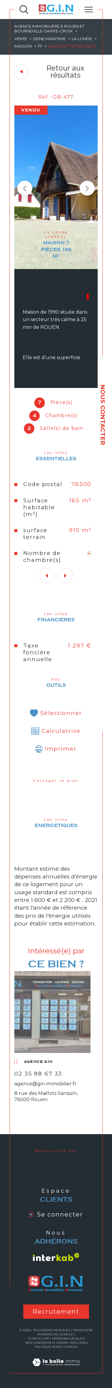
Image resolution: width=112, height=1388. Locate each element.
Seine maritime (49, 38)
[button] (87, 188)
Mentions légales (68, 1338)
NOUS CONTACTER (102, 414)
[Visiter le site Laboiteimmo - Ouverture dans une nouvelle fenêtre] (56, 1369)
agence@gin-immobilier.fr (45, 1084)
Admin (61, 1343)
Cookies (71, 1347)
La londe (82, 38)
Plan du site (38, 1338)
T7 (40, 46)
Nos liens (78, 1343)
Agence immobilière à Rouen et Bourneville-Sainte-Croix (49, 28)
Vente (20, 38)
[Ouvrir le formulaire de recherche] (24, 9)
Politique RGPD (48, 1347)
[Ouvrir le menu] (89, 9)
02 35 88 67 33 (38, 1073)
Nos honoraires (39, 1343)
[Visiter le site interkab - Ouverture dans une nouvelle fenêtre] (56, 1257)
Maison (23, 46)
